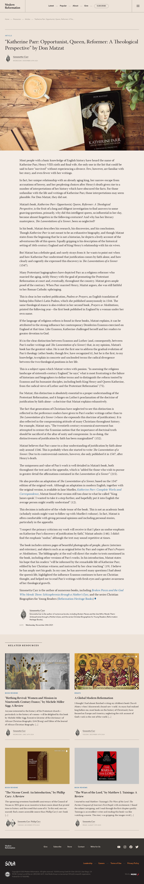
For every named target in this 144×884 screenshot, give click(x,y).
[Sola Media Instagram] (125, 846)
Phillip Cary (35, 822)
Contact (81, 847)
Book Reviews (11, 693)
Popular (63, 6)
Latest (51, 6)
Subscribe (101, 6)
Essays (78, 693)
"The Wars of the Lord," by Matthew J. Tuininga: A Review (106, 794)
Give (86, 6)
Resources (17, 19)
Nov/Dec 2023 (60, 751)
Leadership (87, 863)
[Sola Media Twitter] (137, 846)
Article (8, 36)
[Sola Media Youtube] (119, 846)
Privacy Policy (133, 863)
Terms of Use (116, 863)
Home (7, 19)
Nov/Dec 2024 (129, 656)
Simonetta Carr (20, 57)
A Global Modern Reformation (94, 698)
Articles (27, 19)
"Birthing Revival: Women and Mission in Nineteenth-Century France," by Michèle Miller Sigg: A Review (34, 702)
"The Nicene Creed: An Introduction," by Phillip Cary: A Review (35, 794)
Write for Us (95, 847)
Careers (101, 863)
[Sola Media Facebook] (131, 846)
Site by (132, 874)
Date (21, 625)
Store (69, 847)
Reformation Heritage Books (75, 599)
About (75, 6)
